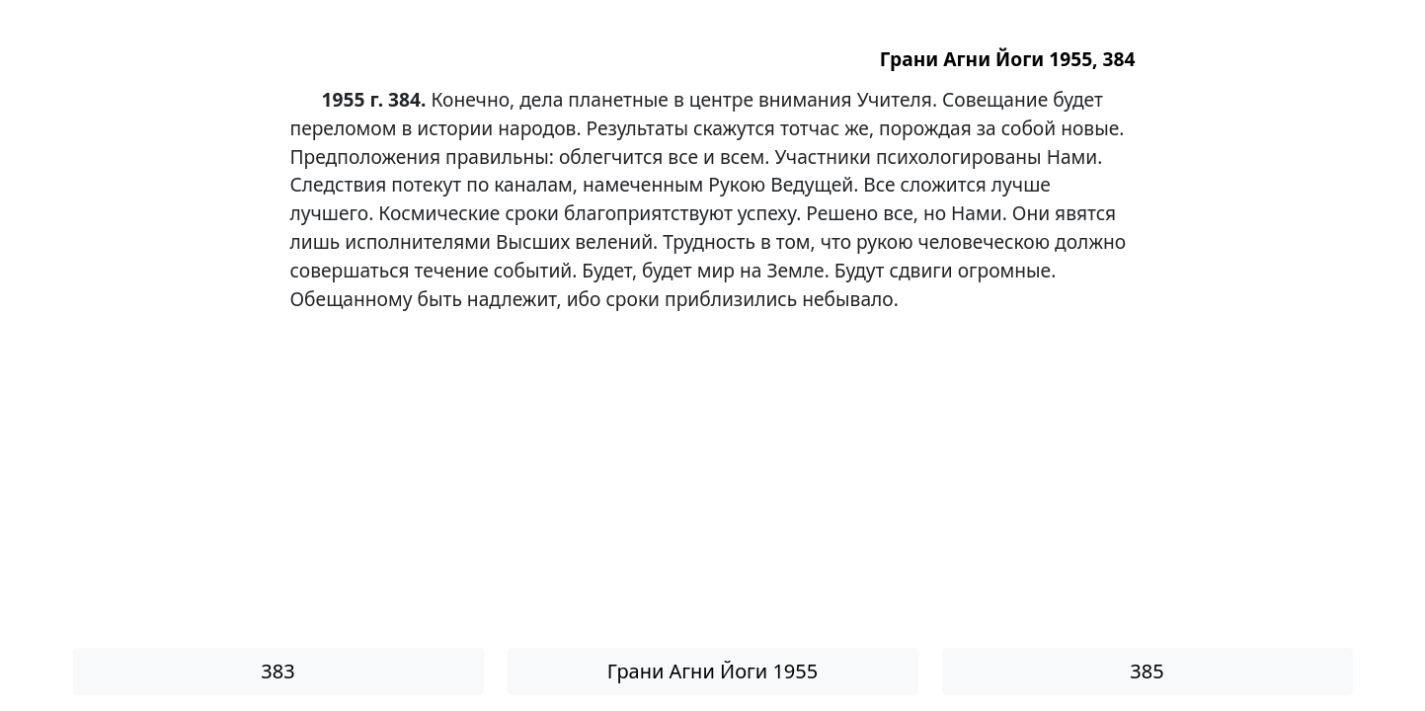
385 (1146, 671)
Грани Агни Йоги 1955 (712, 671)
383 (277, 671)
